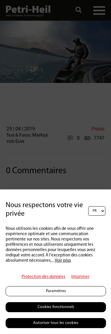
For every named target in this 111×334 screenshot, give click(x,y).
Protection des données (43, 277)
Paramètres (56, 291)
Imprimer (80, 277)
